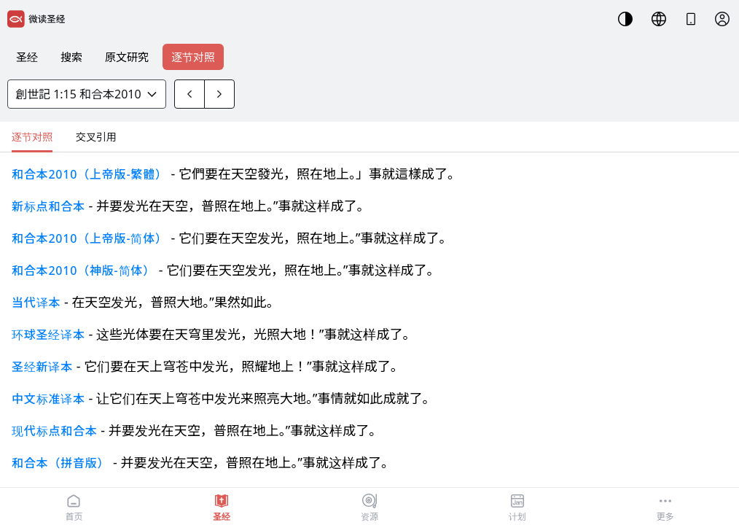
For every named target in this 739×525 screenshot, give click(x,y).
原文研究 (127, 57)
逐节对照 (193, 57)
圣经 (27, 57)
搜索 (71, 57)
